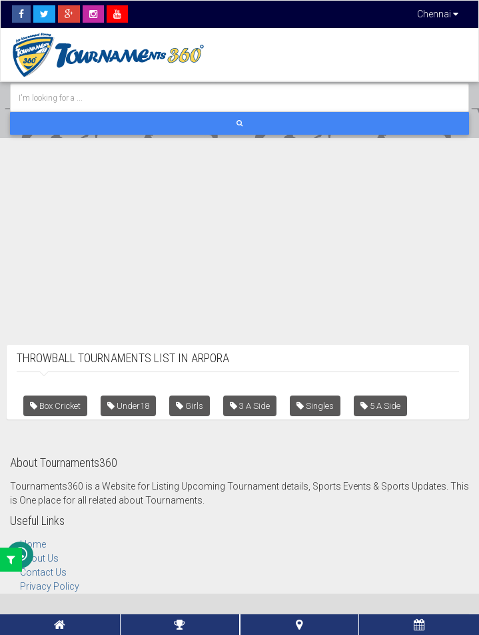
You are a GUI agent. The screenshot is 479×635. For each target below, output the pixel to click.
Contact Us (43, 572)
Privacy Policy (49, 586)
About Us (39, 558)
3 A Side (250, 406)
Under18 (128, 406)
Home (33, 544)
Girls (189, 406)
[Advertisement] (239, 231)
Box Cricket (55, 406)
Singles (315, 406)
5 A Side (380, 406)
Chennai (437, 14)
